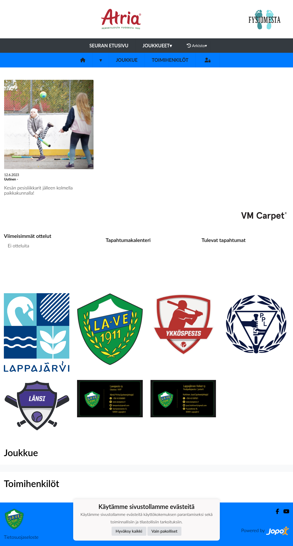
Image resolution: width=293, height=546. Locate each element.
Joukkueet (157, 45)
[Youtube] (284, 511)
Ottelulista (16, 265)
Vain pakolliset (165, 530)
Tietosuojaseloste (21, 537)
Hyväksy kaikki (129, 530)
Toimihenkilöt (170, 60)
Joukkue (127, 60)
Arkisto (197, 45)
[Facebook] (275, 511)
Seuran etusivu (109, 45)
